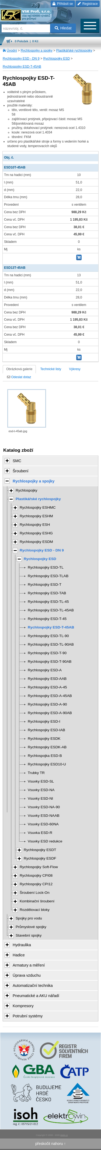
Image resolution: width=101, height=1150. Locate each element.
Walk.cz (64, 1135)
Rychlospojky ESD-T (44, 584)
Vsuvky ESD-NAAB (44, 816)
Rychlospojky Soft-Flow (39, 867)
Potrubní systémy (28, 1016)
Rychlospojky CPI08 (36, 875)
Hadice (19, 955)
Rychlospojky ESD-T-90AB (49, 662)
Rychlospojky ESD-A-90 (47, 704)
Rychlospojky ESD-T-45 (47, 619)
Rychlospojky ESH (35, 525)
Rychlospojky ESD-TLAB (48, 576)
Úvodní (12, 50)
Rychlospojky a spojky (37, 50)
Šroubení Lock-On (35, 893)
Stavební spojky (28, 935)
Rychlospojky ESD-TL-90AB (51, 644)
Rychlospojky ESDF (40, 858)
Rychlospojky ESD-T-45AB (22, 66)
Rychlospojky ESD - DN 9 (21, 58)
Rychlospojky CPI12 (36, 884)
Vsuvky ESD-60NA (43, 824)
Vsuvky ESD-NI (40, 798)
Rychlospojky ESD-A (45, 670)
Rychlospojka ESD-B (45, 756)
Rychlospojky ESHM (36, 516)
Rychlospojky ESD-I (44, 721)
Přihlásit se (63, 4)
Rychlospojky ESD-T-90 (47, 653)
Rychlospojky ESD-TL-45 (48, 602)
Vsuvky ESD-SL (41, 781)
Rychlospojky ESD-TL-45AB (51, 610)
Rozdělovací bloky (35, 910)
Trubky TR (36, 773)
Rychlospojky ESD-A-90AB (50, 713)
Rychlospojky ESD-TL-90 (48, 636)
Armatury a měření (29, 965)
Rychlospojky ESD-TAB (47, 593)
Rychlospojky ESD (56, 58)
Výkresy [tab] (75, 369)
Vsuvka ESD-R (40, 833)
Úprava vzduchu (27, 975)
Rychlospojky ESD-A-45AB (50, 696)
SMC (17, 461)
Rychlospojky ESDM (36, 542)
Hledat (63, 28)
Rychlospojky (26, 490)
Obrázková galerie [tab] (19, 369)
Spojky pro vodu (29, 918)
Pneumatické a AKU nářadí (36, 996)
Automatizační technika (33, 985)
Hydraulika (22, 945)
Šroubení (20, 471)
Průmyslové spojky (31, 927)
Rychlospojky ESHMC (38, 507)
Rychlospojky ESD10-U (47, 764)
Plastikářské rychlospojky (74, 50)
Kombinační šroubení (37, 901)
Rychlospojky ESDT (40, 850)
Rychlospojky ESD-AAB (47, 679)
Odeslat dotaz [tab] (19, 377)
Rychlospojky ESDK (44, 739)
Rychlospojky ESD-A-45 (47, 687)
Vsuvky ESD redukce (45, 841)
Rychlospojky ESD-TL (46, 567)
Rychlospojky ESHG (36, 533)
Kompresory (23, 1006)
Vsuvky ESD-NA (41, 790)
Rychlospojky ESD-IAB (46, 730)
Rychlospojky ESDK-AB (47, 747)
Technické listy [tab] (50, 369)
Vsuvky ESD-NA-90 (44, 807)
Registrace (88, 4)
